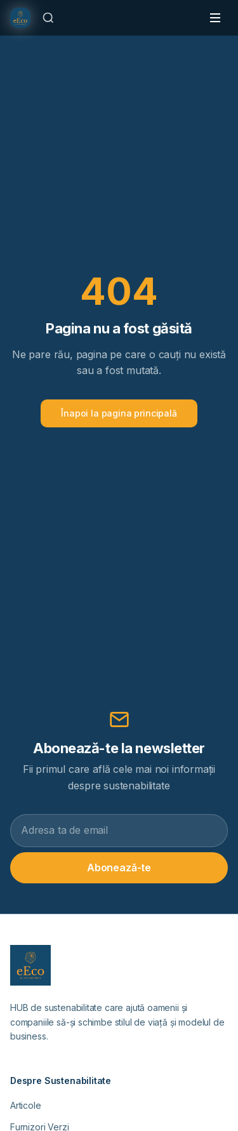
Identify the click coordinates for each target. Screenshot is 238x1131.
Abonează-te (119, 867)
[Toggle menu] (215, 17)
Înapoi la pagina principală (118, 413)
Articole (25, 1105)
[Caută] (48, 18)
